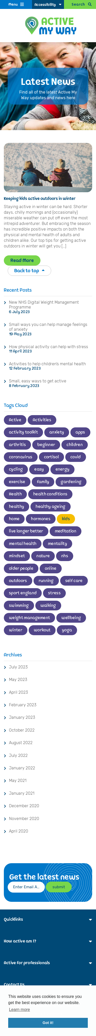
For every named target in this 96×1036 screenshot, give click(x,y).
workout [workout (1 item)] (42, 630)
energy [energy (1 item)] (63, 469)
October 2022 (22, 730)
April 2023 (18, 692)
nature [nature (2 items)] (43, 556)
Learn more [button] (19, 1009)
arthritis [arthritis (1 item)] (17, 445)
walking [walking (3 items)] (48, 605)
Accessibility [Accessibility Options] (45, 4)
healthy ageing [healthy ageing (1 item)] (50, 506)
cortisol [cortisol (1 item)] (51, 457)
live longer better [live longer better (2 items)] (26, 531)
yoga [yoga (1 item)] (67, 630)
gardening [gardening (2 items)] (71, 482)
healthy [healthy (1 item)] (16, 506)
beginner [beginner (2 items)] (46, 445)
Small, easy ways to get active (37, 381)
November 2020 (24, 818)
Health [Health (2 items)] (15, 494)
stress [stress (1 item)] (54, 593)
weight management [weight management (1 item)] (29, 618)
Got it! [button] (47, 1023)
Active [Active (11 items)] (15, 420)
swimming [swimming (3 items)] (19, 605)
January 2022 (22, 768)
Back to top (29, 270)
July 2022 (18, 755)
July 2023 (18, 667)
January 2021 (21, 793)
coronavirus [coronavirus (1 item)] (21, 457)
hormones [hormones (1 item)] (40, 519)
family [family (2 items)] (43, 482)
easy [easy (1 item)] (39, 469)
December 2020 (24, 805)
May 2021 (17, 780)
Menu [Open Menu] (13, 4)
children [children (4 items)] (75, 445)
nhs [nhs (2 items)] (64, 556)
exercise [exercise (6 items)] (17, 482)
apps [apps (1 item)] (80, 432)
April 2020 (18, 831)
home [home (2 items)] (14, 519)
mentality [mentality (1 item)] (57, 544)
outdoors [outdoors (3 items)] (18, 581)
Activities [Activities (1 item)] (42, 420)
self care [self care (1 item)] (74, 581)
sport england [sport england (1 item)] (23, 593)
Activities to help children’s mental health (47, 363)
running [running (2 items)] (46, 581)
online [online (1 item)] (51, 568)
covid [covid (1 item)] (75, 457)
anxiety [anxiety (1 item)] (56, 432)
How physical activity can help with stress (48, 346)
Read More (22, 260)
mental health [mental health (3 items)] (22, 544)
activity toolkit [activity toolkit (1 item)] (23, 432)
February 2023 (22, 704)
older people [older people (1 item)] (21, 568)
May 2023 (18, 679)
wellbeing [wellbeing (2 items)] (71, 618)
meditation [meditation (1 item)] (65, 531)
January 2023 (22, 717)
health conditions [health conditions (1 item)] (50, 494)
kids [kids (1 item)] (66, 519)
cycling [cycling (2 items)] (16, 469)
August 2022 (21, 742)
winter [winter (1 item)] (15, 630)
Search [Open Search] (78, 4)
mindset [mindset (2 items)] (17, 556)
